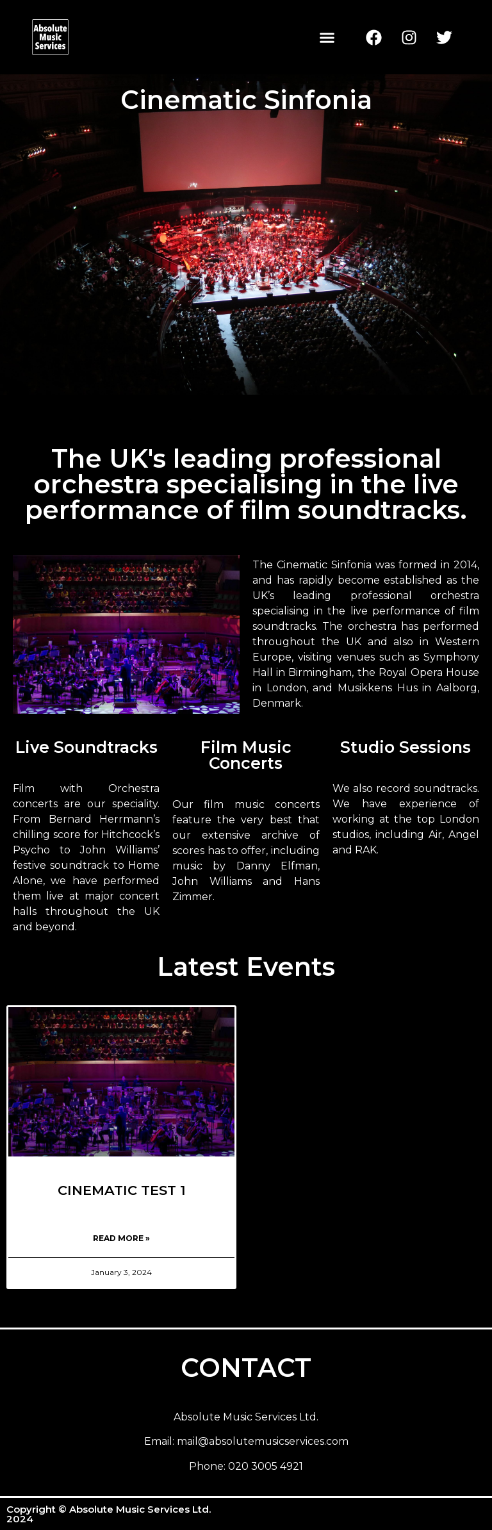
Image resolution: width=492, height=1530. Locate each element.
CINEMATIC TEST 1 (122, 1190)
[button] (327, 37)
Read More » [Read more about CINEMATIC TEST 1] (121, 1238)
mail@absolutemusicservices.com (262, 1441)
